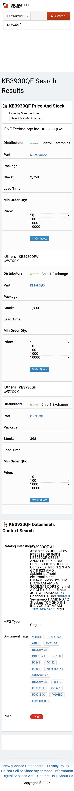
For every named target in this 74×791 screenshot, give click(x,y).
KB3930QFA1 (38, 285)
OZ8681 (56, 688)
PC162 (51, 662)
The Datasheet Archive (16, 5)
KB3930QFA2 (38, 155)
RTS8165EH (39, 656)
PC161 (36, 662)
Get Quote (39, 238)
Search (58, 16)
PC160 (57, 656)
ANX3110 (51, 643)
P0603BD (56, 694)
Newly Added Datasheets (23, 766)
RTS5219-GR (39, 649)
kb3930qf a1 (55, 668)
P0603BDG (38, 694)
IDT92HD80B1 (40, 701)
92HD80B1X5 (40, 675)
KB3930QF (37, 416)
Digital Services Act (18, 776)
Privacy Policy (58, 766)
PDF (36, 717)
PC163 (36, 668)
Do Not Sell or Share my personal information (37, 771)
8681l (57, 681)
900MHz (64, 596)
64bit (51, 609)
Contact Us (46, 776)
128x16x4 (38, 609)
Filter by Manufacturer (24, 113)
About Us (65, 776)
